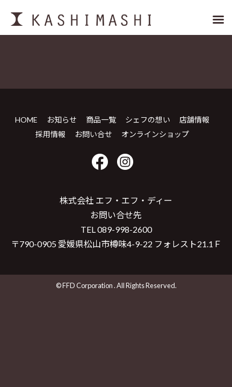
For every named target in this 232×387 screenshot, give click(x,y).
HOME (26, 119)
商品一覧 (101, 119)
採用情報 (50, 134)
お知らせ (62, 119)
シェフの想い (147, 119)
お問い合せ (93, 134)
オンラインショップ (155, 134)
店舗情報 (194, 119)
